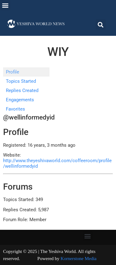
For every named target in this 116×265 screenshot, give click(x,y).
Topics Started (21, 81)
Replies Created (22, 90)
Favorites (15, 109)
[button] (5, 5)
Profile (12, 72)
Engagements (20, 100)
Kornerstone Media (79, 258)
